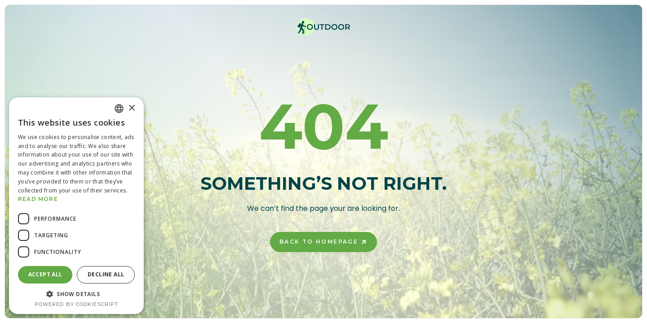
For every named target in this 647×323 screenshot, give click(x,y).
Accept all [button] (45, 274)
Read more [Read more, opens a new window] (38, 199)
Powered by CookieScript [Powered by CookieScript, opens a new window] (76, 304)
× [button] (131, 108)
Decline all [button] (106, 274)
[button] (76, 293)
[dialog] (76, 205)
